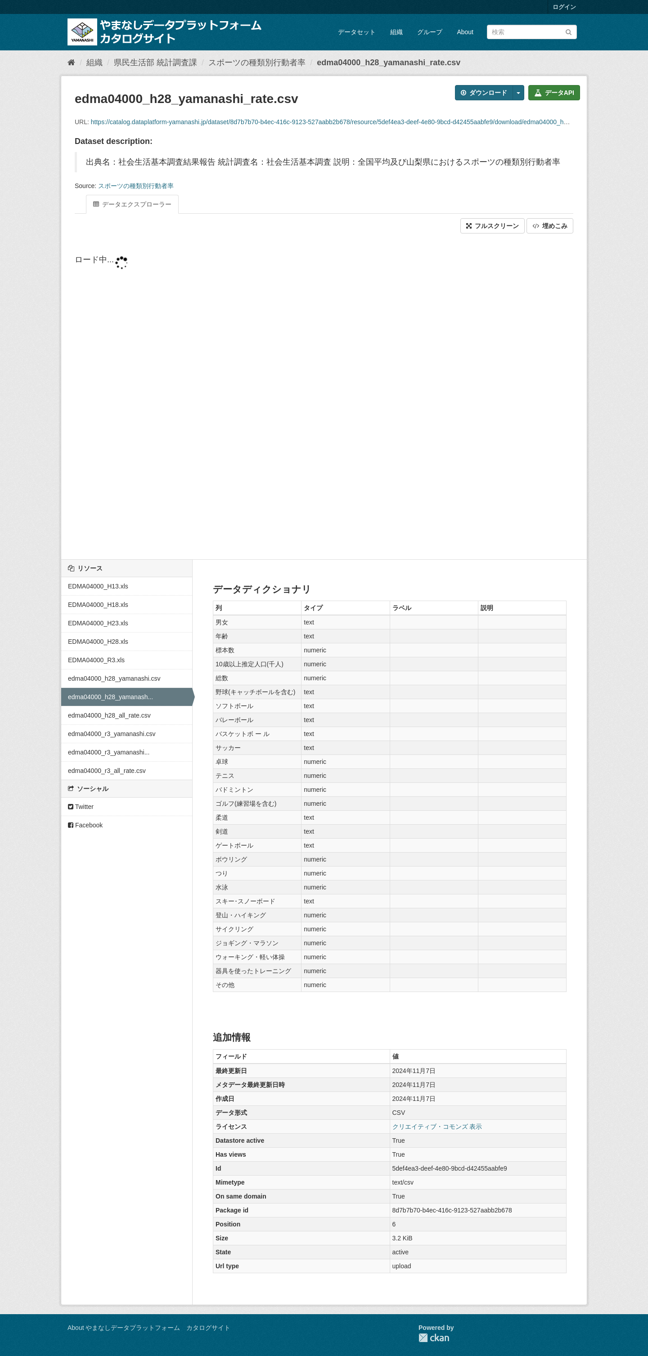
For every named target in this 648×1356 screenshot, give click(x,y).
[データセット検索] (532, 32)
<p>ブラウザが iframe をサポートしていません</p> (324, 397)
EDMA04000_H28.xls (98, 641)
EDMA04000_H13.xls (98, 586)
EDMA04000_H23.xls (98, 623)
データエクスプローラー (132, 204)
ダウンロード (484, 92)
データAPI (554, 92)
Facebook (85, 825)
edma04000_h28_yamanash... (110, 696)
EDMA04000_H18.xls (98, 604)
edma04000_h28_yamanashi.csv (114, 678)
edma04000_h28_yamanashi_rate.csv (388, 62)
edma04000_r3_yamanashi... (108, 752)
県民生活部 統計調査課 (155, 62)
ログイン (564, 7)
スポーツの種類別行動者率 (257, 62)
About (465, 32)
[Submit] (568, 31)
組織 (396, 32)
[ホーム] (71, 62)
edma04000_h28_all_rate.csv (109, 715)
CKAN (433, 1338)
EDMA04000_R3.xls (96, 660)
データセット (357, 32)
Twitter (81, 806)
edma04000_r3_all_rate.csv (107, 770)
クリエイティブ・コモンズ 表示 (437, 1126)
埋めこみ (549, 225)
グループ (429, 32)
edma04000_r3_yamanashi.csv (112, 733)
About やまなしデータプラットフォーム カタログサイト (149, 1327)
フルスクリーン (492, 225)
